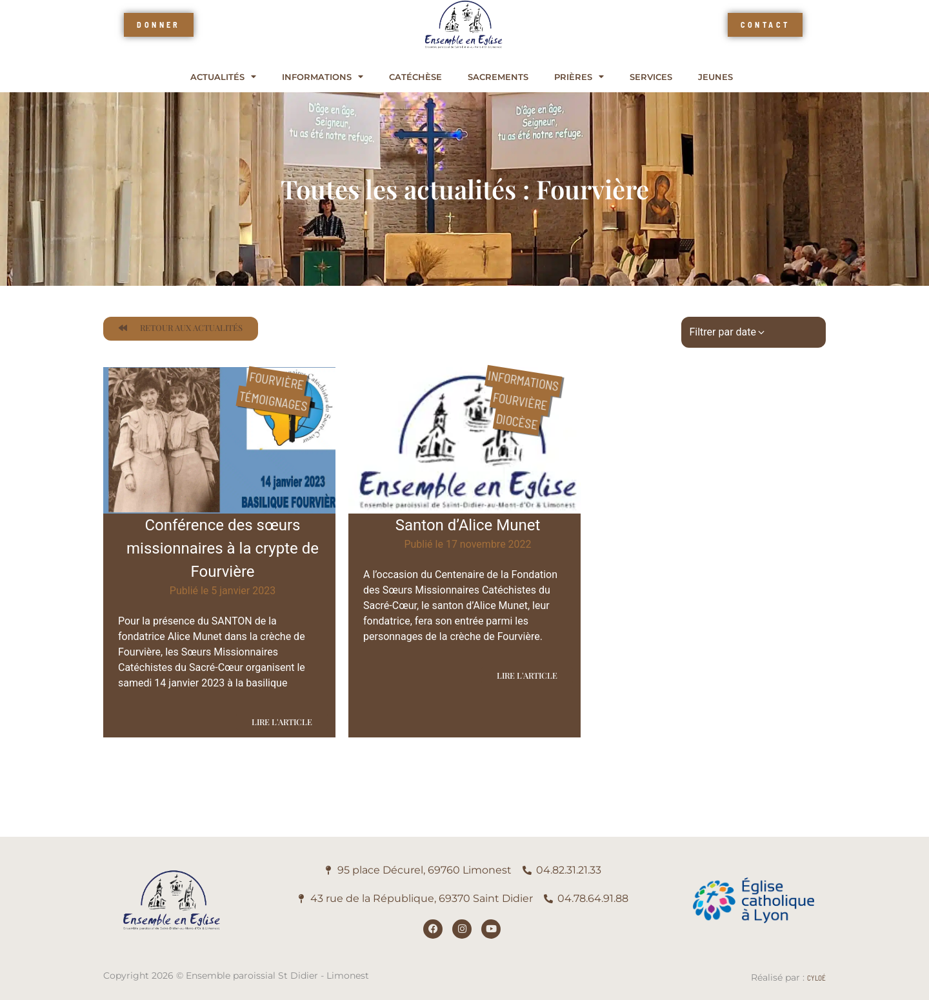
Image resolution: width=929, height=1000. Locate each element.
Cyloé (816, 978)
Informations (322, 77)
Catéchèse (415, 77)
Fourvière (276, 380)
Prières (579, 77)
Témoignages (273, 401)
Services (651, 77)
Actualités (223, 77)
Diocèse (517, 421)
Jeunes (715, 77)
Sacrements (498, 77)
